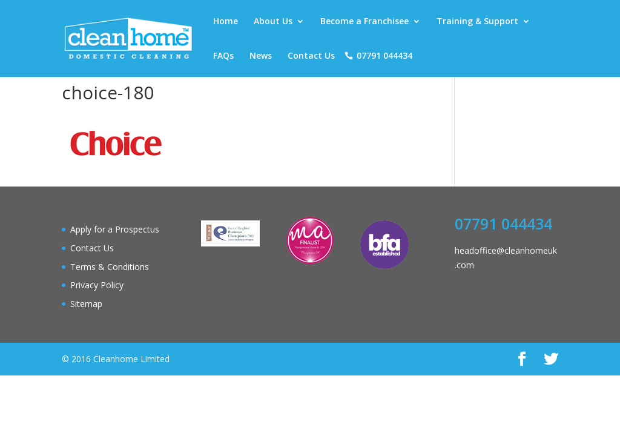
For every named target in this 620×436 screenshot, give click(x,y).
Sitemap (86, 303)
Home (225, 22)
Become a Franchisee (364, 22)
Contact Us (311, 56)
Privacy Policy (97, 285)
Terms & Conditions (109, 266)
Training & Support (477, 22)
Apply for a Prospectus (114, 229)
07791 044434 (384, 56)
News (260, 56)
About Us (273, 22)
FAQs (223, 56)
